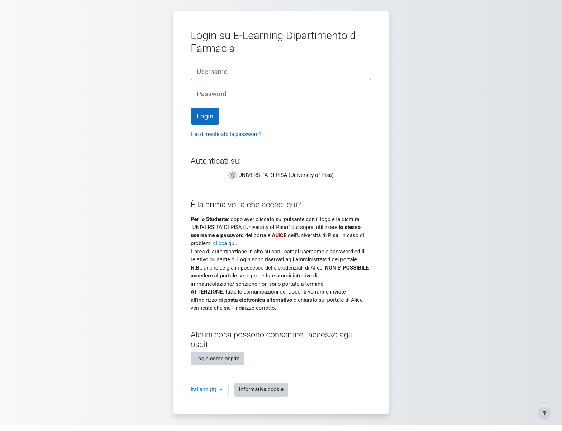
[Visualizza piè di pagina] (544, 413)
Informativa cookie (261, 389)
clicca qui (224, 243)
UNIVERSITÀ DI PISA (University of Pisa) (281, 175)
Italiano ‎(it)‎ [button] (204, 389)
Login (205, 116)
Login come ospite (217, 358)
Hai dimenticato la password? (226, 134)
